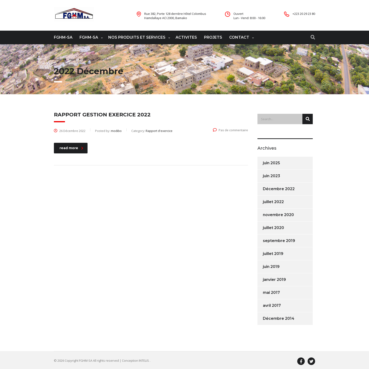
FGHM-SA (63, 37)
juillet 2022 (273, 202)
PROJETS (213, 37)
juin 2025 (271, 163)
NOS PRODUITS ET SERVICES (136, 37)
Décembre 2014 (278, 318)
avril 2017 (272, 305)
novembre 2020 (278, 215)
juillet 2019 (273, 253)
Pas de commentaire (230, 130)
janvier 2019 (274, 279)
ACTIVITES (186, 37)
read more (71, 148)
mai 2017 (271, 292)
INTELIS (144, 360)
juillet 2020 (273, 228)
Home (58, 59)
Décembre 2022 (279, 189)
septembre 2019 (279, 240)
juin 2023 (271, 176)
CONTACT (239, 37)
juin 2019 (271, 266)
